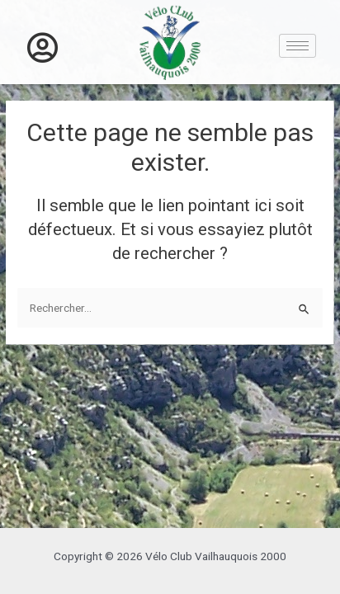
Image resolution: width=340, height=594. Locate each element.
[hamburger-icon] (297, 46)
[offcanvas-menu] (42, 48)
